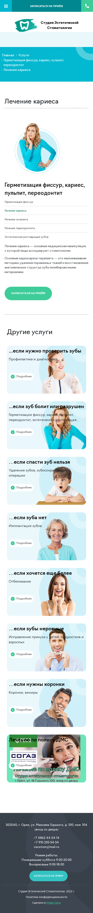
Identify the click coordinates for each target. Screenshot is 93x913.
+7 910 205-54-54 (46, 842)
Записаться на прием (48, 876)
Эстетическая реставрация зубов (27, 237)
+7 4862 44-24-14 (46, 838)
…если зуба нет (28, 518)
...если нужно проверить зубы (45, 351)
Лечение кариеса (15, 210)
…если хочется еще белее (40, 573)
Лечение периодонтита (20, 228)
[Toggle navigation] (6, 6)
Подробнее (21, 377)
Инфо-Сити (53, 902)
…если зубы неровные (36, 629)
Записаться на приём (28, 293)
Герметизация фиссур (19, 202)
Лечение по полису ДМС (38, 740)
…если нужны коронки (37, 684)
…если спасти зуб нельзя (39, 462)
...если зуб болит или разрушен (46, 406)
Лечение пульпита (16, 219)
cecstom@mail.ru (46, 847)
